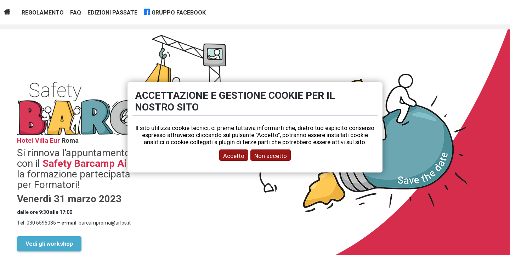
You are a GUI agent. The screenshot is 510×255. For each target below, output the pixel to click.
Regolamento (43, 12)
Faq (75, 12)
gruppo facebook (179, 12)
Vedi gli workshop (49, 243)
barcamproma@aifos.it (105, 223)
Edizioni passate (112, 12)
